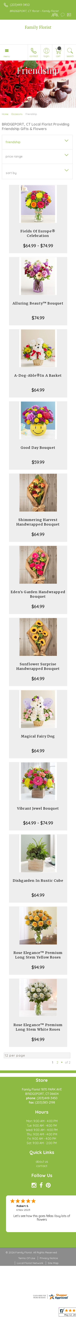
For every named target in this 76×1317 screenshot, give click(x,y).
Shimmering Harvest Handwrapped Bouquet (38, 522)
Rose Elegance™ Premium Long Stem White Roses (38, 1027)
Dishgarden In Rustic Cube (38, 880)
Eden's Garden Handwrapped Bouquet (38, 594)
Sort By (11, 173)
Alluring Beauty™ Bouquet (38, 303)
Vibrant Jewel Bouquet (38, 808)
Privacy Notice (49, 1258)
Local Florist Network (30, 1263)
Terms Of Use (26, 1258)
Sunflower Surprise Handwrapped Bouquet (38, 666)
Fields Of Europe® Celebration (37, 233)
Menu (7, 56)
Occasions (16, 114)
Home (5, 114)
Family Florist (38, 27)
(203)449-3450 (20, 5)
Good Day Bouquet (38, 447)
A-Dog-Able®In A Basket (38, 375)
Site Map (53, 1263)
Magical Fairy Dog (38, 736)
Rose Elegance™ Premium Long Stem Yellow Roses (38, 955)
